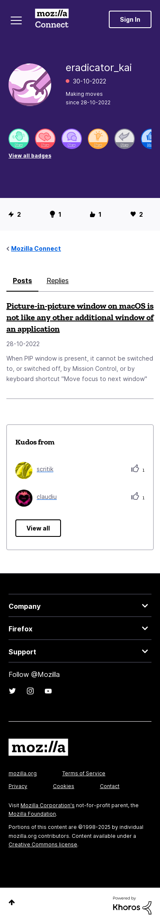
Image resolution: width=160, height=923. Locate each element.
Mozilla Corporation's (47, 805)
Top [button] (11, 902)
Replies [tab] (58, 280)
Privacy (18, 786)
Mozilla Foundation (32, 814)
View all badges (30, 155)
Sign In (130, 19)
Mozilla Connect (51, 19)
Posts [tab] (22, 280)
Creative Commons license (43, 844)
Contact (109, 786)
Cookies (63, 786)
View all (38, 528)
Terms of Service (83, 773)
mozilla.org (23, 773)
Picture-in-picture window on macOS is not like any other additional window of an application (80, 317)
